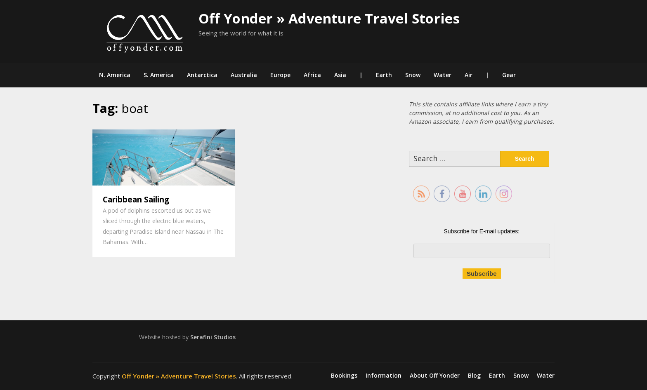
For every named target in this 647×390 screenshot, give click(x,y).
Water (442, 75)
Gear (509, 75)
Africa (312, 75)
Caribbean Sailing (136, 199)
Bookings (344, 375)
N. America (114, 75)
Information (383, 375)
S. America (159, 75)
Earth (384, 75)
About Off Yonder (435, 375)
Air (468, 75)
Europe (280, 75)
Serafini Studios (213, 337)
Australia (244, 75)
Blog (474, 375)
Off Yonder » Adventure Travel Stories (329, 18)
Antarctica (202, 75)
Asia (340, 75)
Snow (412, 75)
